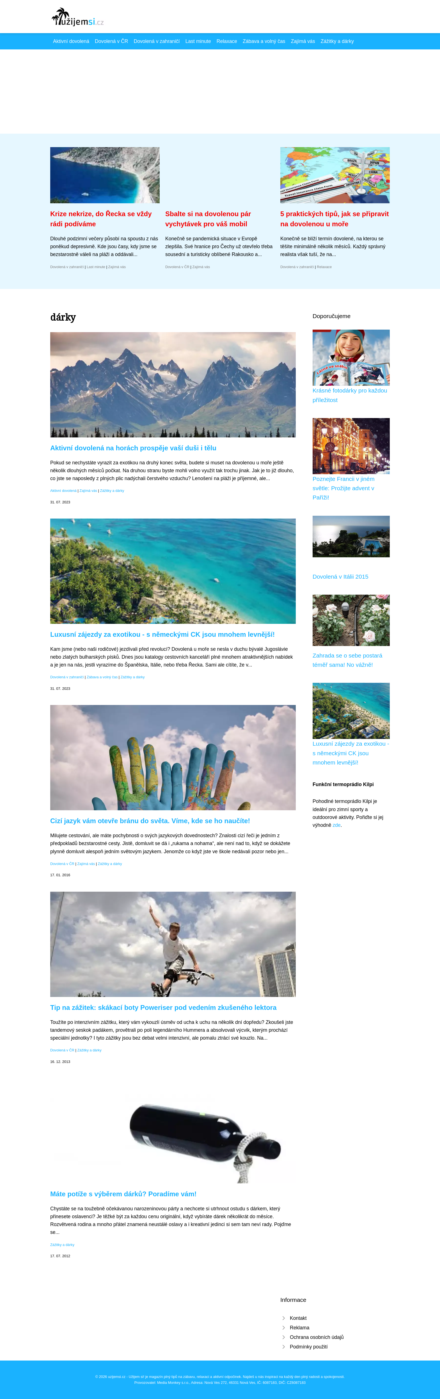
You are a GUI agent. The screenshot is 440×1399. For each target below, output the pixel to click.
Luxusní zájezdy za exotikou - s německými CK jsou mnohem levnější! (162, 634)
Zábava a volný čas (264, 41)
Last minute (198, 41)
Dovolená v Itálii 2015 (340, 576)
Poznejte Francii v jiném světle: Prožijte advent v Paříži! (344, 488)
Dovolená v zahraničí (157, 41)
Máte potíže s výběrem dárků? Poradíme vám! (123, 1194)
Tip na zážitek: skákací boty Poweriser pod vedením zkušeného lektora (163, 1007)
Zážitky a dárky (337, 41)
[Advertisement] (220, 91)
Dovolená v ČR (111, 41)
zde (336, 825)
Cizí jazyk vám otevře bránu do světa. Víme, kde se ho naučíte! (150, 821)
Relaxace (227, 41)
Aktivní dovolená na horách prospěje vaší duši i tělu (133, 448)
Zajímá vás (303, 41)
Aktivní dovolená (71, 41)
